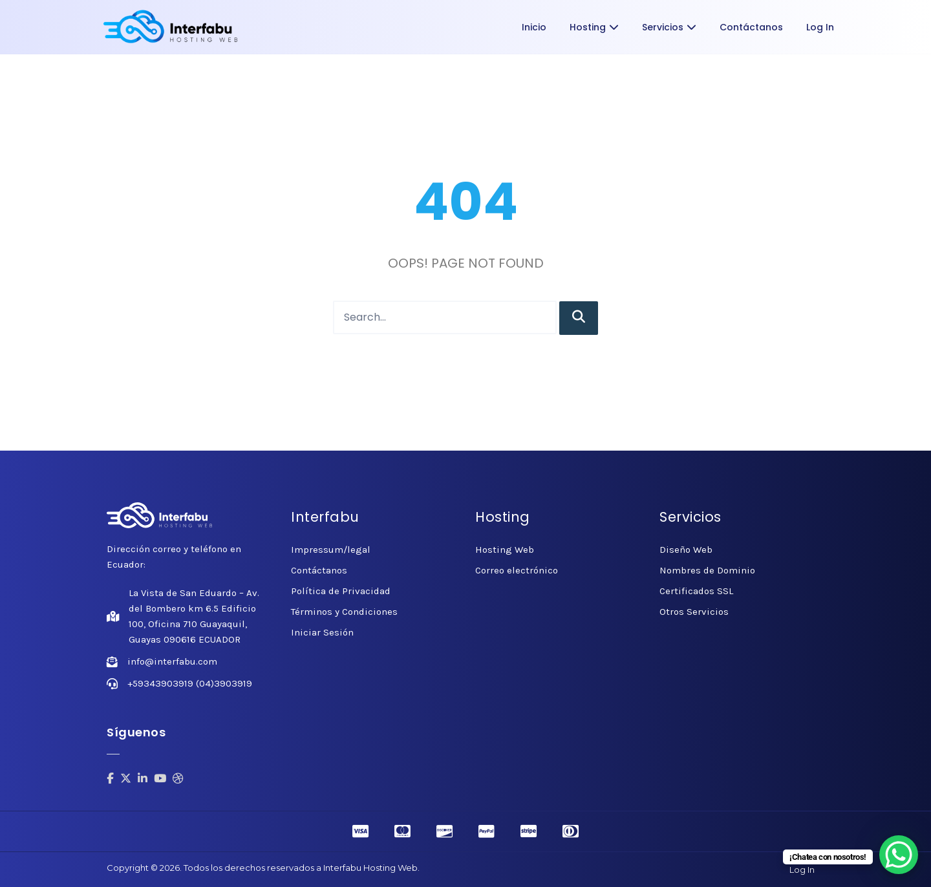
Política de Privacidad (341, 591)
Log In (820, 27)
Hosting (594, 27)
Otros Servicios (694, 611)
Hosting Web (504, 549)
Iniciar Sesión (322, 632)
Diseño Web (685, 549)
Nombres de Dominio (707, 570)
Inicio (534, 27)
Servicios (669, 27)
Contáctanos (751, 27)
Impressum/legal (330, 549)
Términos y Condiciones (344, 611)
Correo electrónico (516, 570)
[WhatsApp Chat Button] (898, 854)
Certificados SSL (696, 591)
